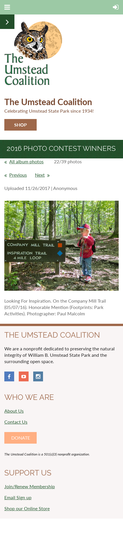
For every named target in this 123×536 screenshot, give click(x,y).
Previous (18, 175)
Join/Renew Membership (29, 486)
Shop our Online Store (27, 508)
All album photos (26, 161)
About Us (14, 411)
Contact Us (15, 422)
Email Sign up (17, 497)
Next (40, 175)
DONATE (20, 437)
